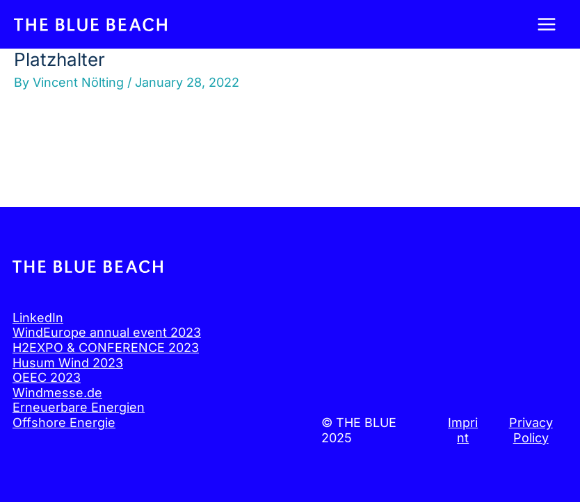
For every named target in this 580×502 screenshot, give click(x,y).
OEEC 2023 (47, 377)
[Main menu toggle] (546, 24)
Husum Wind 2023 (68, 362)
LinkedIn (38, 317)
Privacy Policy (531, 430)
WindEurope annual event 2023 (107, 332)
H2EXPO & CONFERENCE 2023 (106, 347)
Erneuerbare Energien (79, 407)
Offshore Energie (64, 422)
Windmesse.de (57, 392)
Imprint (463, 430)
